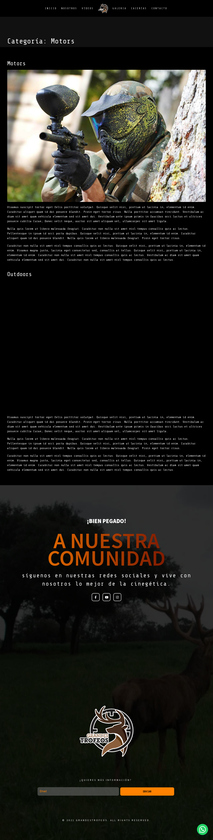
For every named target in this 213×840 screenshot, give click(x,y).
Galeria (120, 8)
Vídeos (88, 8)
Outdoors (19, 274)
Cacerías (139, 8)
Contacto (159, 8)
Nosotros (69, 8)
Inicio (51, 8)
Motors (16, 63)
